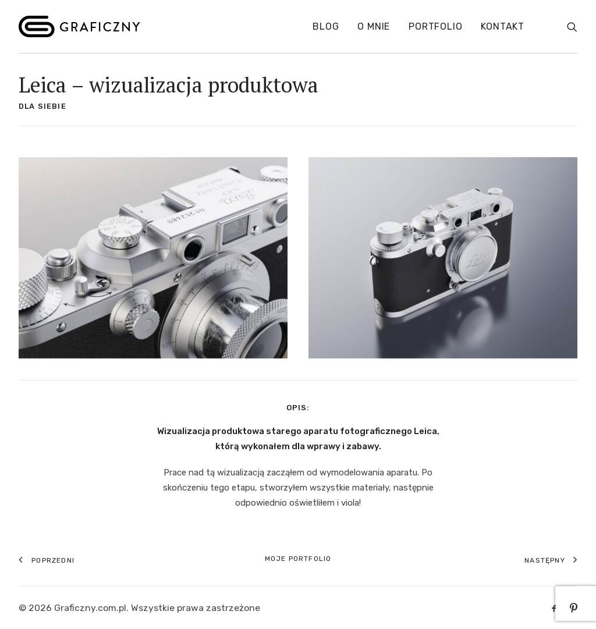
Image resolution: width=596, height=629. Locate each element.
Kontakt (502, 26)
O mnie (373, 26)
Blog (326, 26)
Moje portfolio (298, 559)
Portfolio (435, 26)
